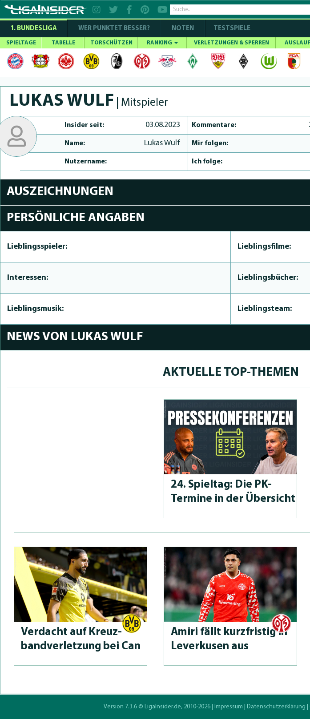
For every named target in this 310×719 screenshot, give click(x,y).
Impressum (228, 706)
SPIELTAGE (21, 43)
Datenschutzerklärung (276, 706)
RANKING (162, 43)
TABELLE (63, 43)
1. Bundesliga (33, 28)
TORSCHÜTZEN (111, 43)
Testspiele (231, 28)
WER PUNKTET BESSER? (114, 28)
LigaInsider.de (163, 706)
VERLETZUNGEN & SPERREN (231, 43)
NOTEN (183, 28)
